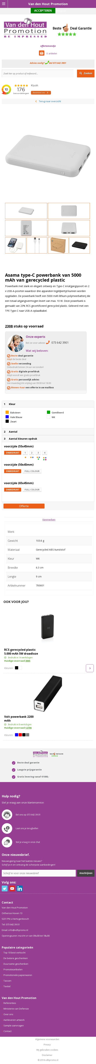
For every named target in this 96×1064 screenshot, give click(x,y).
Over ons (8, 1014)
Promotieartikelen (13, 969)
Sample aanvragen (13, 1025)
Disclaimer (47, 1055)
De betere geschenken (15, 958)
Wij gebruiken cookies (47, 1049)
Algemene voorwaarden (47, 1039)
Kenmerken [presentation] (48, 519)
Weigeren (61, 10)
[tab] (49, 519)
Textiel (6, 986)
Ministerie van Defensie (16, 1008)
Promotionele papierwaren (17, 975)
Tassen (7, 980)
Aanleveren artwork (14, 1019)
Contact (7, 1031)
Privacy (47, 1044)
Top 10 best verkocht (14, 952)
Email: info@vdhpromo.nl (15, 930)
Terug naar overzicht (50, 101)
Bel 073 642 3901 (57, 63)
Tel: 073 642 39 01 (11, 924)
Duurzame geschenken (15, 963)
